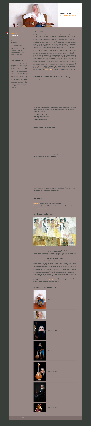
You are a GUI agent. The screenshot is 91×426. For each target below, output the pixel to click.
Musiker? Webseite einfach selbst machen (74, 417)
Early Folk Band (36, 205)
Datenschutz (20, 417)
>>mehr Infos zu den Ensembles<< (40, 208)
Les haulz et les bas (37, 201)
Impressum (15, 417)
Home (11, 417)
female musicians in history (49, 279)
